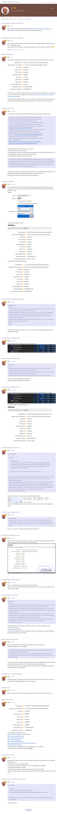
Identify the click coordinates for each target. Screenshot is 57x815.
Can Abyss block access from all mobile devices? (13, 299)
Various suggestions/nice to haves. (10, 595)
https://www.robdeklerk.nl (14, 739)
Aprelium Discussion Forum (11, 2)
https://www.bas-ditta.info (29, 743)
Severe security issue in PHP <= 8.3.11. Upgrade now (14, 779)
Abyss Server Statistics (8, 54)
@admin (30, 748)
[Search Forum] (44, 2)
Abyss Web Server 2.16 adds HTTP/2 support (12, 674)
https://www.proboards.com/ (15, 629)
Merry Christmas (6, 687)
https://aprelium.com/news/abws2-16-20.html (20, 128)
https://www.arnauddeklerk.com (16, 736)
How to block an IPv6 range (9, 755)
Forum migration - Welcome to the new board (13, 23)
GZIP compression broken (8, 108)
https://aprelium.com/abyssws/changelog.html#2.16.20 (29, 135)
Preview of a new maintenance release (11, 338)
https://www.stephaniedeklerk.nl (16, 738)
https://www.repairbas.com (14, 743)
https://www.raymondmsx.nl (15, 745)
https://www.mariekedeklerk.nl (15, 741)
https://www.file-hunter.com (15, 734)
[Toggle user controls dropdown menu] (52, 8)
